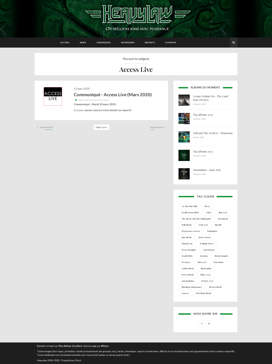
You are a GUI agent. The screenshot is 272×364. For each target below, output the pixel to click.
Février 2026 (207, 280)
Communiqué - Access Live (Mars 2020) (113, 94)
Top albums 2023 (203, 151)
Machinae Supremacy (192, 287)
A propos (170, 42)
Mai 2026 (223, 212)
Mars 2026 (205, 274)
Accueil (64, 42)
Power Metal (187, 274)
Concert (87, 100)
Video (209, 212)
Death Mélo (187, 255)
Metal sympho (221, 255)
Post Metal (223, 218)
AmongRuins (188, 280)
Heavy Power (204, 237)
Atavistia (204, 255)
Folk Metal (186, 224)
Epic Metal (186, 237)
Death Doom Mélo (190, 212)
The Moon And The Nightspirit (196, 218)
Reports (150, 42)
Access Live (97, 100)
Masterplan (206, 268)
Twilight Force (207, 243)
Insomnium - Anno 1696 (207, 170)
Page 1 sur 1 (101, 127)
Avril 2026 (203, 224)
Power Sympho (189, 249)
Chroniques (103, 42)
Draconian (218, 262)
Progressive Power (191, 231)
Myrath (218, 224)
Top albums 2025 (203, 114)
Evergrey (186, 262)
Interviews (127, 42)
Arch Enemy (209, 249)
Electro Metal (215, 287)
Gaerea (185, 293)
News (83, 42)
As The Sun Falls (189, 206)
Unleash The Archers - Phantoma (212, 133)
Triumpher (212, 231)
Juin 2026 (202, 262)
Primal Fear (187, 243)
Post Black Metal (203, 293)
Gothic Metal (188, 268)
